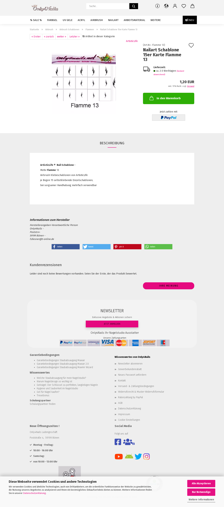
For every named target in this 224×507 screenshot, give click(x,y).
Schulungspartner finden (42, 404)
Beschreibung (112, 143)
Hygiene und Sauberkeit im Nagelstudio (57, 388)
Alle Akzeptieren (201, 483)
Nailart (113, 20)
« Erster (36, 36)
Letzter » (74, 36)
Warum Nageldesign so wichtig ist (54, 381)
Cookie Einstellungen (129, 419)
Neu (189, 20)
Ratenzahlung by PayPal (130, 397)
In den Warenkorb (165, 98)
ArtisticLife (132, 41)
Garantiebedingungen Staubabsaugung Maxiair (61, 360)
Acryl (81, 20)
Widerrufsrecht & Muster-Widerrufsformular (141, 391)
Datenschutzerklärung (34, 493)
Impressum (124, 414)
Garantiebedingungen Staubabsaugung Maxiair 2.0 (63, 363)
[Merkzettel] (183, 6)
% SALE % (36, 20)
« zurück (49, 36)
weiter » (61, 36)
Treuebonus (43, 395)
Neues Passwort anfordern (132, 374)
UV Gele (67, 20)
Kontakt (122, 380)
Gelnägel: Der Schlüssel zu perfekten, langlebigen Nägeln (67, 384)
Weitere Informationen (201, 499)
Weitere (155, 20)
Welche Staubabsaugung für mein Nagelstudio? (61, 377)
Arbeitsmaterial (134, 20)
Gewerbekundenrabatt (130, 369)
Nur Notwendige (201, 492)
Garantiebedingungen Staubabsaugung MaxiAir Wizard (65, 367)
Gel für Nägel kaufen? (48, 391)
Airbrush (96, 20)
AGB (120, 402)
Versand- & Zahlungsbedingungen (136, 386)
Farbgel (52, 20)
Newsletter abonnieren (130, 363)
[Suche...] (133, 6)
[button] (166, 6)
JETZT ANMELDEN (112, 324)
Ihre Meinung (168, 285)
